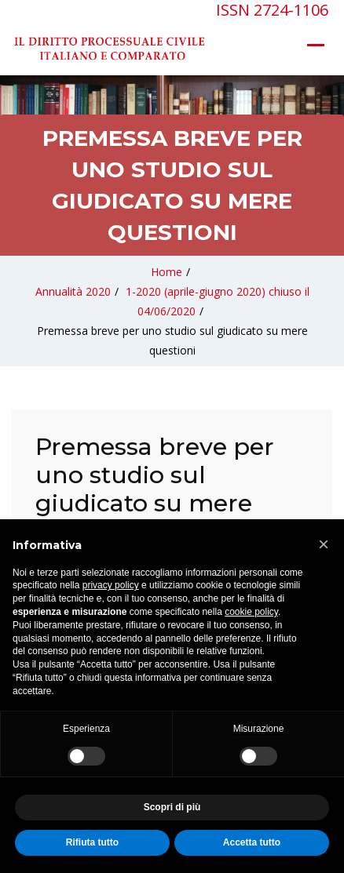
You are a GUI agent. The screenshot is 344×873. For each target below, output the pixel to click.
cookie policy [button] (251, 611)
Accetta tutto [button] (251, 842)
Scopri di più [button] (172, 807)
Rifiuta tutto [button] (92, 842)
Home (166, 271)
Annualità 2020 (73, 291)
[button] (323, 544)
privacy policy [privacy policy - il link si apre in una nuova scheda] (110, 585)
